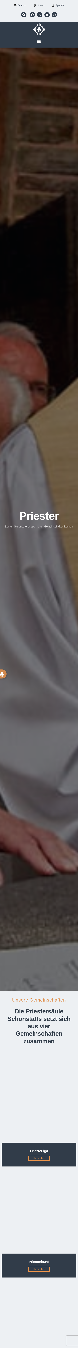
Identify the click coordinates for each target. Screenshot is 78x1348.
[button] (23, 14)
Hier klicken (39, 1158)
